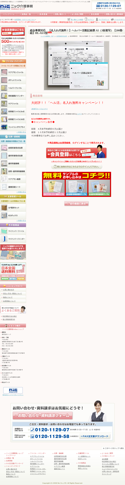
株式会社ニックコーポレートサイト (13, 395)
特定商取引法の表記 (10, 316)
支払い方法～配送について (12, 293)
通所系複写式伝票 (60, 459)
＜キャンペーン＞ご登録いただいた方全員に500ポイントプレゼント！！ (76, 161)
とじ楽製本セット (84, 456)
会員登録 (9, 461)
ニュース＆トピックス (110, 469)
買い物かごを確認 (77, 19)
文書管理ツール (83, 453)
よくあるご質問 (107, 453)
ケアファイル (34, 466)
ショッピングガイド (13, 466)
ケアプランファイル (37, 456)
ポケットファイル (36, 459)
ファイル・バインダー (38, 453)
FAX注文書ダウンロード (14, 463)
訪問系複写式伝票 (61, 36)
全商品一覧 (10, 458)
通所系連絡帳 (58, 461)
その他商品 (82, 463)
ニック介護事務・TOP (47, 36)
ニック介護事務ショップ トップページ (14, 454)
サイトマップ (106, 474)
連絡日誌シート (59, 469)
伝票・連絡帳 (58, 453)
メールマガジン (119, 19)
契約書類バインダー (37, 464)
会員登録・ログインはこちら (24, 19)
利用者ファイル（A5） (38, 471)
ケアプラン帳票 (59, 466)
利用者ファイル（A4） (38, 469)
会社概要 (105, 459)
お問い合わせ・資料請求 (110, 471)
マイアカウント (104, 19)
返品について (7, 297)
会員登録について (9, 301)
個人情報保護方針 (9, 319)
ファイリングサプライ (38, 474)
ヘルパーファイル (36, 461)
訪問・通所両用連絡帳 (62, 464)
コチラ (79, 114)
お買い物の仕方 (8, 290)
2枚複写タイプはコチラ (39, 109)
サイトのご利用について (110, 464)
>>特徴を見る (21, 132)
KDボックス (82, 459)
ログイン (91, 19)
